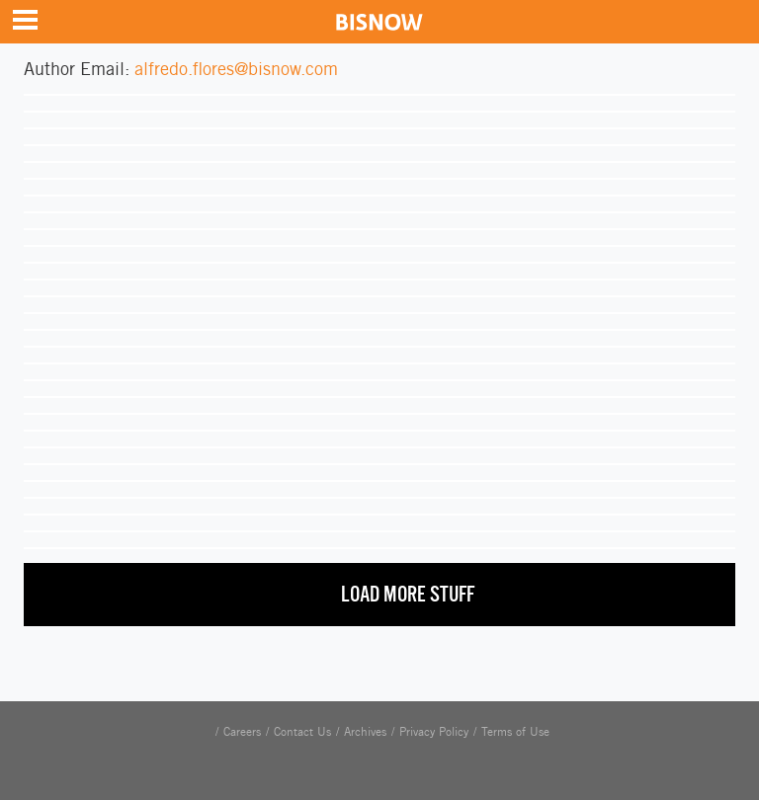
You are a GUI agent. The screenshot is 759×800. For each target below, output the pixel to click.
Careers (242, 732)
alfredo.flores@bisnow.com (236, 68)
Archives (365, 732)
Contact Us (302, 732)
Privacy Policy (433, 732)
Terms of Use (515, 732)
